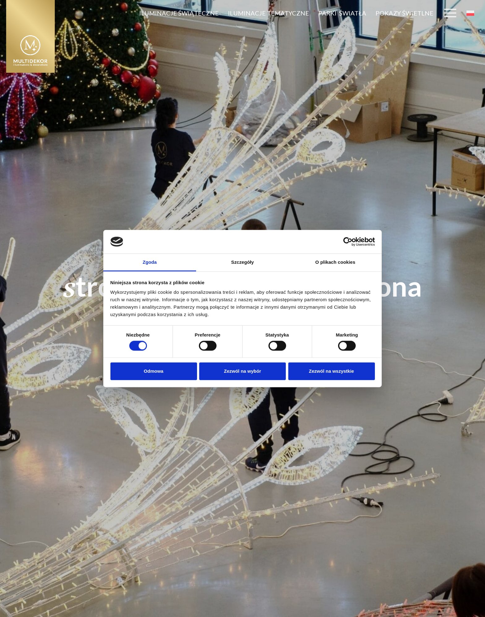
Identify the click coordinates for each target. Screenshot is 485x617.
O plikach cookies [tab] (335, 262)
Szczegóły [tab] (242, 262)
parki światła (342, 13)
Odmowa (153, 371)
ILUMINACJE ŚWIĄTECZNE (179, 13)
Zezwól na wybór (242, 371)
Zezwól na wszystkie (331, 371)
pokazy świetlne (404, 13)
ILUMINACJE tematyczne (268, 13)
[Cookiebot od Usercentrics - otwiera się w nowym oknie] (348, 241)
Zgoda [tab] (150, 262)
